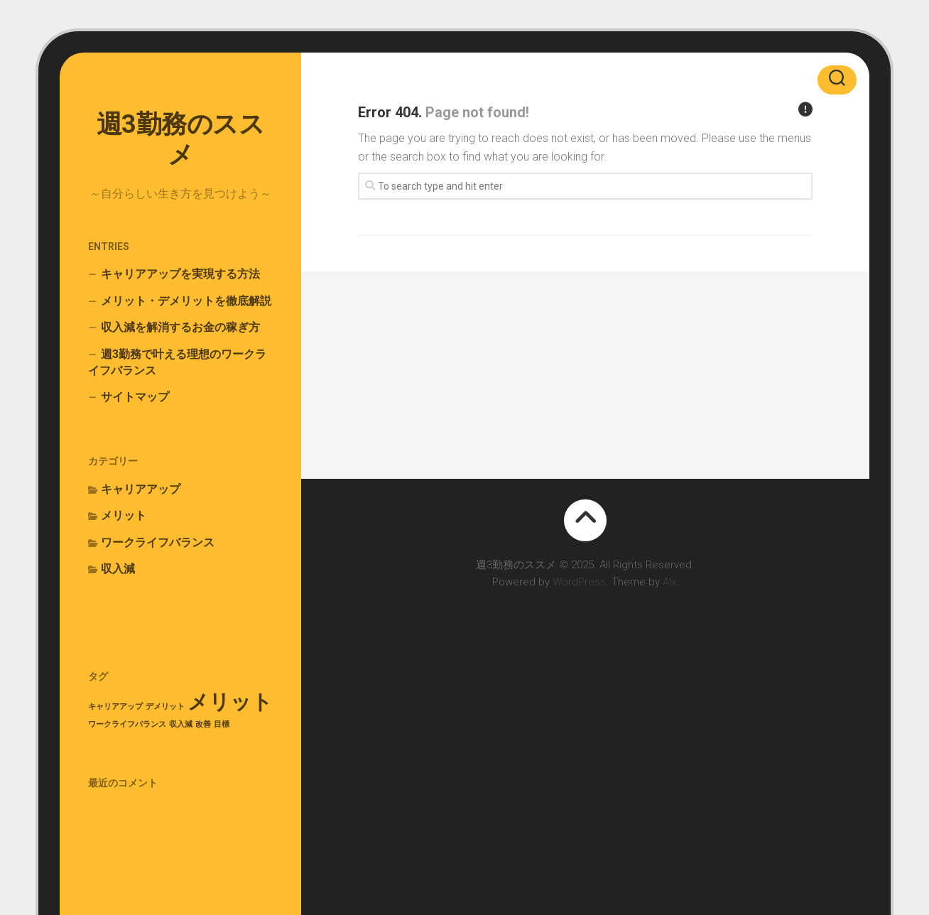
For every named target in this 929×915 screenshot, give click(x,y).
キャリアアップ (140, 489)
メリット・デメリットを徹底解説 (186, 301)
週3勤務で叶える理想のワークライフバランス (177, 362)
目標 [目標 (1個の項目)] (221, 724)
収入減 (118, 568)
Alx (669, 581)
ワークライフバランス (157, 542)
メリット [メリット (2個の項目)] (230, 702)
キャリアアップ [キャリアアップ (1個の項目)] (115, 706)
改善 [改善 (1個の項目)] (203, 724)
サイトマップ (135, 397)
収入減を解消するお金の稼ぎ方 (180, 327)
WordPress (579, 581)
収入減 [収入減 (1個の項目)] (180, 724)
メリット (123, 515)
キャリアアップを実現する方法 (180, 274)
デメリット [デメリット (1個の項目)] (165, 706)
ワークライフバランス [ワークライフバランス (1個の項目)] (127, 724)
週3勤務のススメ (181, 139)
